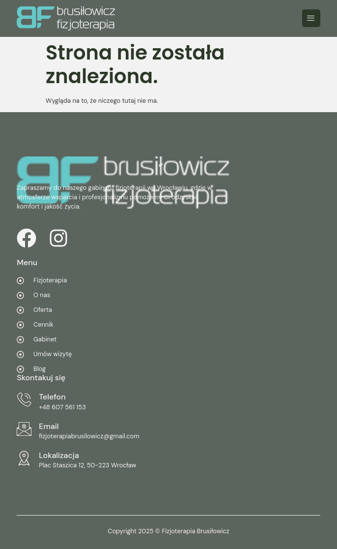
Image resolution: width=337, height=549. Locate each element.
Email (48, 426)
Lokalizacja (59, 455)
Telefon (52, 397)
